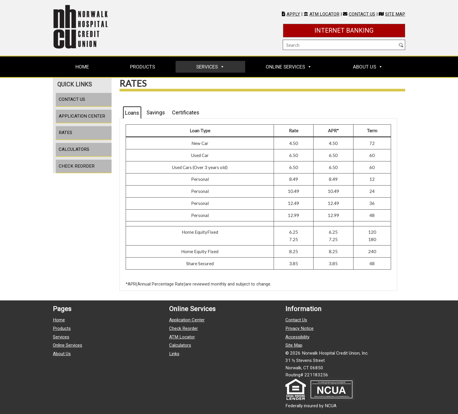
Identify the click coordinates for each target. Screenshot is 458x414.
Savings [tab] (156, 112)
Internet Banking (359, 30)
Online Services (285, 67)
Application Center (82, 116)
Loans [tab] (132, 113)
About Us (364, 67)
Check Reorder (77, 166)
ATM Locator (324, 14)
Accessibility (297, 337)
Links (174, 353)
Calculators (74, 149)
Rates (65, 132)
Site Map (395, 14)
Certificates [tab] (185, 112)
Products (142, 67)
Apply (293, 14)
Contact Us (362, 14)
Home (82, 67)
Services (207, 67)
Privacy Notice (299, 328)
